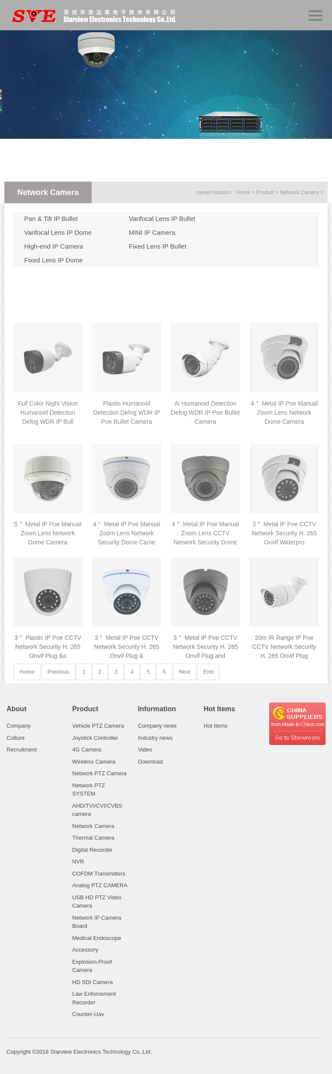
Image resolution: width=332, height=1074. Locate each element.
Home (243, 192)
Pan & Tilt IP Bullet (51, 218)
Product (265, 192)
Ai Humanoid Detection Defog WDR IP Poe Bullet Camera (205, 482)
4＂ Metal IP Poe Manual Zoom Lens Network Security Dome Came (126, 603)
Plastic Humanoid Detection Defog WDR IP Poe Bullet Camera (126, 482)
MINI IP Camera (152, 232)
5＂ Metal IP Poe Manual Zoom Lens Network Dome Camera (47, 603)
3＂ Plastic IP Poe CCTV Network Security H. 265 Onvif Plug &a (47, 717)
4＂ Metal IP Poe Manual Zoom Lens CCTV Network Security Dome (205, 603)
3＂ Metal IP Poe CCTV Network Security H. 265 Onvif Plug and (205, 717)
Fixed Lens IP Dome (53, 260)
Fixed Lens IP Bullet (157, 246)
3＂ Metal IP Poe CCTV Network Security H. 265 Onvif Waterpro (284, 603)
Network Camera (299, 192)
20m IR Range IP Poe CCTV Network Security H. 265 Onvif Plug (284, 717)
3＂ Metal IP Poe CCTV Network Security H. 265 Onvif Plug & (126, 717)
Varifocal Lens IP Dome (58, 232)
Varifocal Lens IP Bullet (162, 218)
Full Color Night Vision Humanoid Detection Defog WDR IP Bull (47, 482)
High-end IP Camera (53, 246)
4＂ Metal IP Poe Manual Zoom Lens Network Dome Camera (284, 482)
